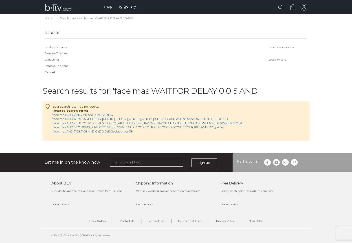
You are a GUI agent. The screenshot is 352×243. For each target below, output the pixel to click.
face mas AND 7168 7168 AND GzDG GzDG (83, 115)
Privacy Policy (225, 221)
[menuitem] (108, 7)
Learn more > (60, 204)
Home (49, 18)
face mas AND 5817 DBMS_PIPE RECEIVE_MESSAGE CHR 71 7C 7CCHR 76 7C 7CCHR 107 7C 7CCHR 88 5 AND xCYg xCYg (138, 127)
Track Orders (97, 221)
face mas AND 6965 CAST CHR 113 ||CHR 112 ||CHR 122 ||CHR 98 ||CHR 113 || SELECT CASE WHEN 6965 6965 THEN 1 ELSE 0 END (140, 119)
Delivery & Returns (190, 221)
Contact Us (126, 221)
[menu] (120, 7)
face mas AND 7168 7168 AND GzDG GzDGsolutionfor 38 (93, 131)
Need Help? (256, 221)
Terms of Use (156, 221)
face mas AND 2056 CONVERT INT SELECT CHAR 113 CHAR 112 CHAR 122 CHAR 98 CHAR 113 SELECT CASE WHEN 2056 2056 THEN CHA (147, 123)
